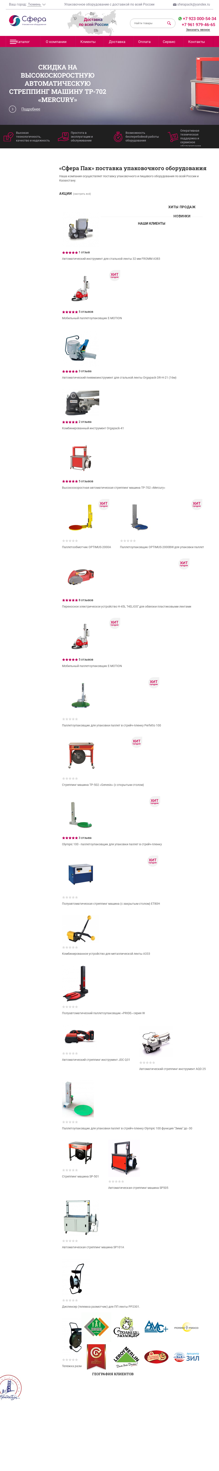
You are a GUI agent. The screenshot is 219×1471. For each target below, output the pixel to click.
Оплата (144, 42)
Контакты (196, 42)
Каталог (20, 43)
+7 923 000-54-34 (199, 18)
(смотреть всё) (82, 193)
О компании (56, 42)
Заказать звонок (198, 29)
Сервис (169, 42)
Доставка (117, 42)
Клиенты (88, 42)
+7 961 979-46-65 (198, 24)
